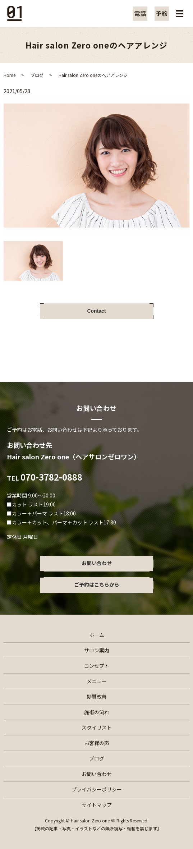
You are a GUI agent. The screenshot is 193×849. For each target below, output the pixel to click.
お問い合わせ (97, 773)
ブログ (37, 75)
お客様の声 (96, 743)
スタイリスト (97, 727)
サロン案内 (96, 650)
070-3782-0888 (51, 477)
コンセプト (96, 665)
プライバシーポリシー (97, 789)
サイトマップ (97, 804)
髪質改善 (97, 696)
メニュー (97, 681)
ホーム (96, 634)
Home (9, 75)
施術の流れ (96, 712)
